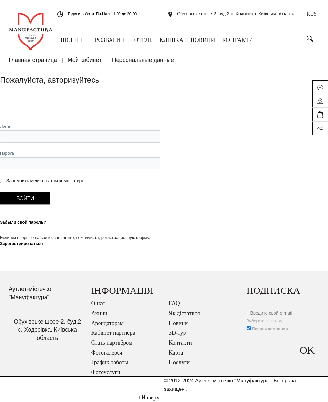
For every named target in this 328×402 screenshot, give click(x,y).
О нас (98, 303)
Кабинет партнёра (113, 333)
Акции (99, 313)
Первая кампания (270, 328)
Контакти (180, 343)
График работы (109, 362)
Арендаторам (107, 323)
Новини (178, 323)
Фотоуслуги (105, 372)
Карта (176, 352)
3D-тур (177, 333)
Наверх (148, 397)
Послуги (179, 362)
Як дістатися (184, 313)
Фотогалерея (106, 352)
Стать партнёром (112, 343)
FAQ (174, 303)
